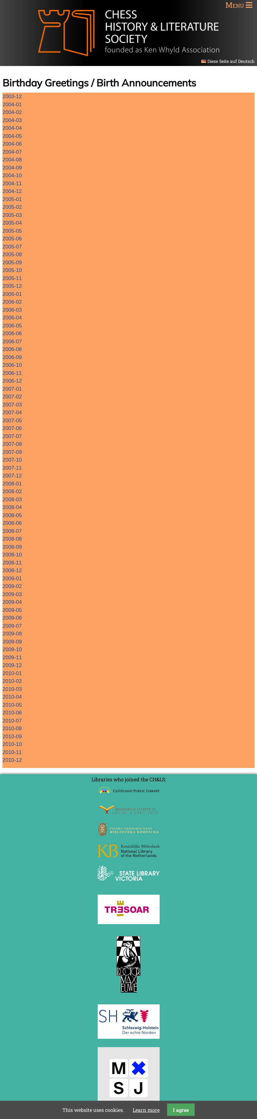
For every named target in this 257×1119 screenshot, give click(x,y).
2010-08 (12, 728)
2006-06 (12, 333)
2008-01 (12, 484)
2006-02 (12, 302)
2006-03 (12, 310)
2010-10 (12, 744)
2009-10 (12, 649)
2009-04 (12, 602)
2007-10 (12, 460)
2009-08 (12, 634)
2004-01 (12, 105)
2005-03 (12, 215)
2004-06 (12, 144)
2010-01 (12, 673)
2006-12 (12, 381)
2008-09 (12, 547)
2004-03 (12, 120)
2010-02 (12, 681)
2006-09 (12, 357)
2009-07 (12, 626)
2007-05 (12, 420)
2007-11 (12, 468)
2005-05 (12, 231)
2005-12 (12, 286)
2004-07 (12, 152)
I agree (181, 1110)
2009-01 (12, 578)
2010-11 (12, 752)
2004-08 (12, 160)
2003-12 (12, 96)
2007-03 (12, 405)
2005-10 (12, 270)
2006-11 (12, 373)
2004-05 (12, 136)
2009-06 (12, 618)
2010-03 (12, 689)
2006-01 (12, 294)
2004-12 (12, 191)
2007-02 (12, 397)
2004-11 (12, 183)
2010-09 (12, 736)
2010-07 (12, 721)
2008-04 (12, 507)
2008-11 (12, 563)
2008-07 (12, 531)
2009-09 (12, 642)
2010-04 (12, 697)
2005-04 (12, 223)
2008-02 (12, 491)
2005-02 (12, 207)
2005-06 (12, 239)
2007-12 (12, 476)
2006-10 (12, 365)
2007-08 (12, 444)
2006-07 (12, 341)
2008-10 (12, 555)
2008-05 (12, 515)
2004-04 (12, 128)
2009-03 (12, 594)
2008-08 (12, 539)
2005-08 (12, 254)
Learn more (146, 1110)
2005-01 (12, 199)
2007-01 (12, 389)
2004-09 (12, 168)
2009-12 (12, 665)
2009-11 (12, 657)
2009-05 (12, 610)
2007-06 (12, 428)
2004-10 (12, 175)
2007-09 (12, 452)
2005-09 (12, 262)
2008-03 (12, 499)
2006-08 (12, 349)
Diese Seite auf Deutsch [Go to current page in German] (231, 61)
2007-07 (12, 436)
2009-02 (12, 586)
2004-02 (12, 112)
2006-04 (12, 318)
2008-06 (12, 523)
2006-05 (12, 326)
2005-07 (12, 247)
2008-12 (12, 570)
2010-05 (12, 705)
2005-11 (12, 278)
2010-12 (12, 760)
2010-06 (12, 713)
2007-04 (12, 412)
